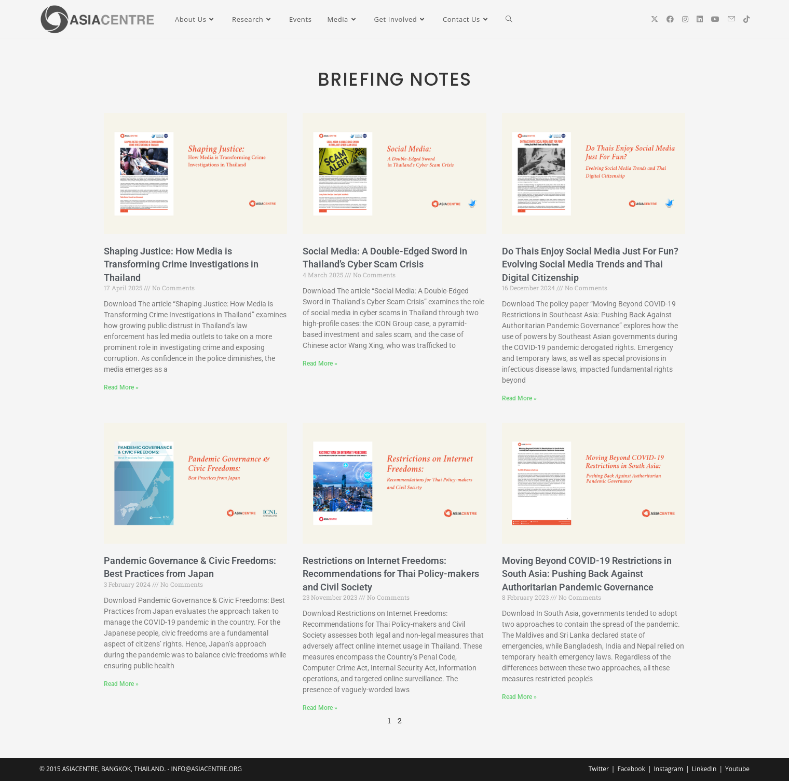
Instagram (668, 768)
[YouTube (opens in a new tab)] (715, 19)
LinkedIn (704, 768)
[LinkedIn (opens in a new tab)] (699, 19)
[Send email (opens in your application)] (731, 19)
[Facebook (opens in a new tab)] (670, 19)
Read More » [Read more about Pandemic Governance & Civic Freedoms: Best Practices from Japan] (121, 684)
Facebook (631, 768)
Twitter (599, 768)
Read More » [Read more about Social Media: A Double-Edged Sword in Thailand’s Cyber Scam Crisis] (320, 363)
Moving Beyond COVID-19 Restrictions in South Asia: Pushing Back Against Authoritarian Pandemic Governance (587, 573)
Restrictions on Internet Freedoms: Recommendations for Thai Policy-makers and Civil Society (391, 573)
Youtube (737, 768)
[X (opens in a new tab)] (654, 19)
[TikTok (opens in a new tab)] (746, 19)
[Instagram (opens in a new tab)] (685, 19)
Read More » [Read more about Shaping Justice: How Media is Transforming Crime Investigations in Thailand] (121, 387)
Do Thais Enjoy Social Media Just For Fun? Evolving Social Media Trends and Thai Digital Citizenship (590, 264)
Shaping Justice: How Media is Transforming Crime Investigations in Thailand (181, 264)
